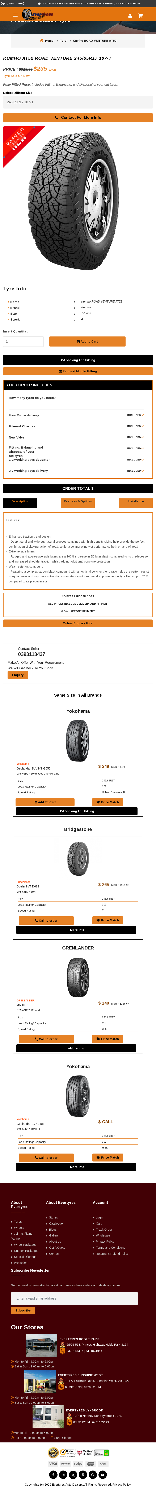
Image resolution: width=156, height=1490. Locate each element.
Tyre (63, 40)
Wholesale (103, 1236)
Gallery (54, 1236)
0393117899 (70, 1387)
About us (55, 1242)
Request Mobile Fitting (78, 371)
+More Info (76, 930)
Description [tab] (20, 501)
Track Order (104, 1230)
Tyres (18, 1222)
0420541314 (92, 1387)
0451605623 (100, 1422)
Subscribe (23, 1311)
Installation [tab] (136, 501)
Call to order (46, 921)
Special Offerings (25, 1257)
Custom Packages (26, 1251)
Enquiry (18, 675)
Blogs (53, 1230)
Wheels (19, 1228)
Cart (99, 1224)
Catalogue (56, 1224)
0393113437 (31, 654)
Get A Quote (57, 1248)
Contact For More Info (77, 117)
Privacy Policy (105, 1242)
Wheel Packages (25, 1245)
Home (47, 40)
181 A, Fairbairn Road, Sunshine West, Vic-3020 (94, 1381)
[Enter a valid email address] (74, 1299)
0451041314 (93, 1351)
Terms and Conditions (110, 1248)
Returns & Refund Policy (112, 1254)
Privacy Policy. (122, 1485)
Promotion (21, 1263)
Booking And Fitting (78, 360)
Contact (54, 1254)
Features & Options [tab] (78, 501)
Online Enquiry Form (78, 623)
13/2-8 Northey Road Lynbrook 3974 (94, 1416)
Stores (53, 1218)
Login (99, 1218)
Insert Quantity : (15, 331)
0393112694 (78, 1422)
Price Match (108, 802)
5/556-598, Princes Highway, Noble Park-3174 (93, 1345)
